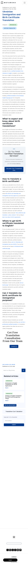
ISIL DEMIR (12, 364)
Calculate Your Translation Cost (14, 169)
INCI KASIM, (5, 364)
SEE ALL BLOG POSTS (10, 405)
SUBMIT (14, 424)
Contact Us (14, 346)
